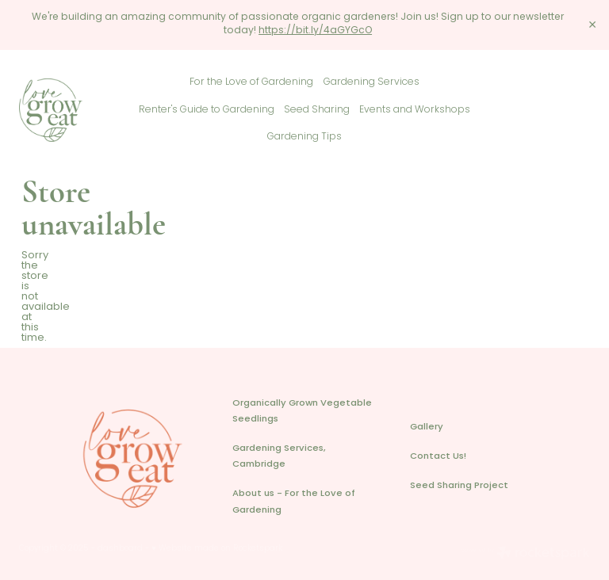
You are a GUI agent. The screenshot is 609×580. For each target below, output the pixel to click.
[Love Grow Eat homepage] (76, 110)
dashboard (120, 549)
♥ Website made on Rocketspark (216, 549)
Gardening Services (371, 82)
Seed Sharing (317, 110)
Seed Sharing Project (459, 486)
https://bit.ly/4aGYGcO (315, 31)
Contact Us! (438, 456)
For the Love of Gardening (251, 82)
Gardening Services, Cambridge (279, 456)
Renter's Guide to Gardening (206, 110)
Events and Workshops (414, 110)
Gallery (426, 427)
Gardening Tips (304, 137)
